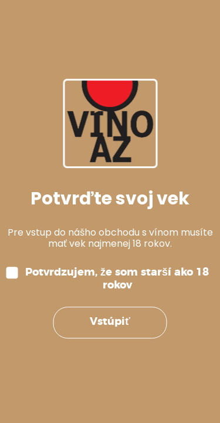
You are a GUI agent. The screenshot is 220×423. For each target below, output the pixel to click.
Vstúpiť (110, 322)
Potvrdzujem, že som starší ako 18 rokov (117, 279)
